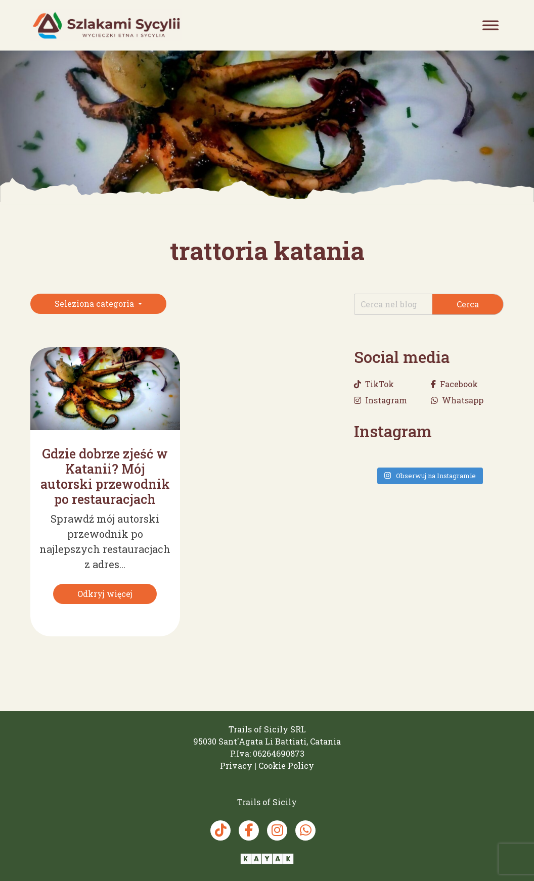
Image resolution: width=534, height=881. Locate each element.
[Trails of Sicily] (106, 25)
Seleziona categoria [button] (95, 303)
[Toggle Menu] (490, 25)
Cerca (468, 304)
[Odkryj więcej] (105, 594)
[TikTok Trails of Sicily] (220, 830)
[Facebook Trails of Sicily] (249, 830)
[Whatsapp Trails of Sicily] (305, 830)
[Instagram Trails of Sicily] (277, 830)
